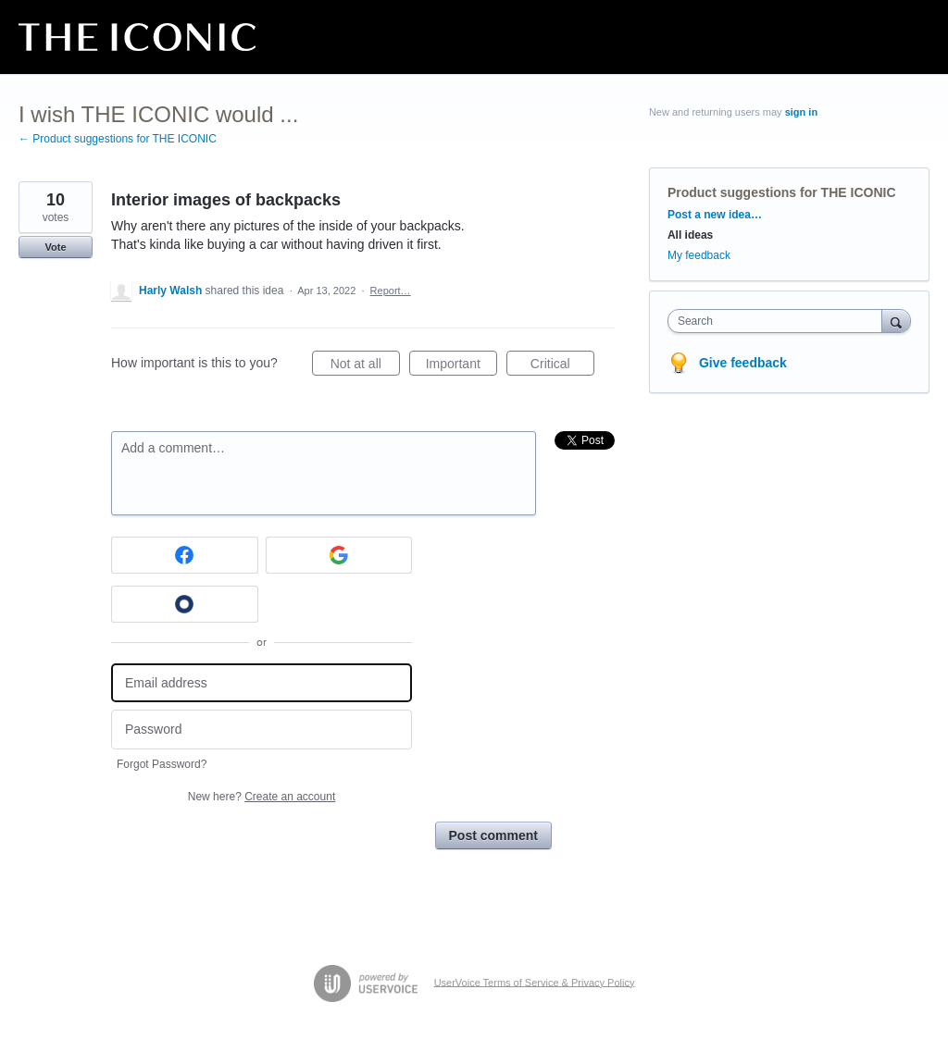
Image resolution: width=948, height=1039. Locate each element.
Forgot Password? (161, 764)
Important (461, 366)
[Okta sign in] (184, 604)
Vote (55, 247)
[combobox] (779, 321)
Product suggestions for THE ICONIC (781, 192)
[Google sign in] (339, 555)
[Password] (261, 729)
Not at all (365, 366)
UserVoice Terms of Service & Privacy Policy (534, 981)
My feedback (698, 255)
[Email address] (261, 683)
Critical (562, 366)
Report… (390, 290)
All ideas (690, 235)
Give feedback (743, 362)
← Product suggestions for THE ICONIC (118, 138)
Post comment (493, 835)
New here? (261, 796)
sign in (801, 112)
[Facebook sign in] (184, 555)
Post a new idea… (714, 214)
